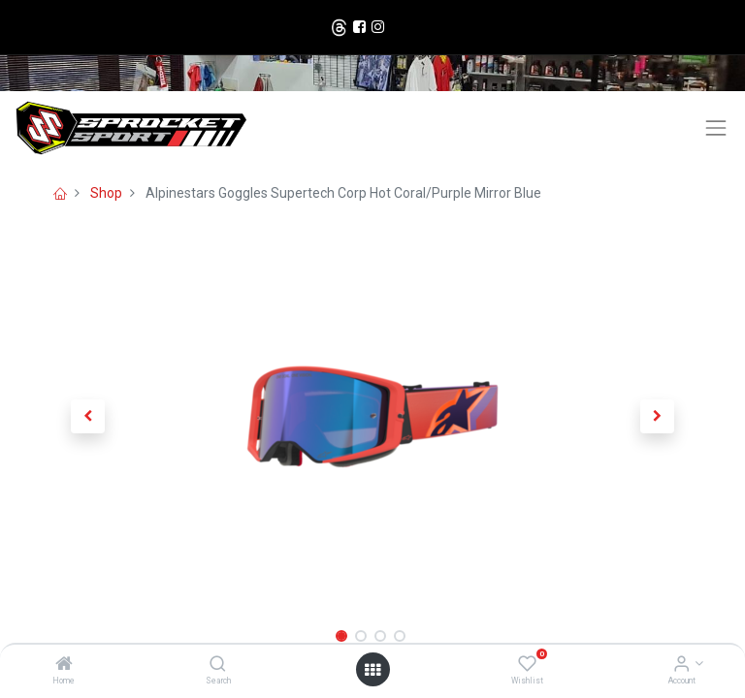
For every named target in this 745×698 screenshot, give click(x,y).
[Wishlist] (527, 665)
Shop (106, 193)
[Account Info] (681, 665)
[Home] (64, 665)
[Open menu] (372, 670)
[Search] (218, 665)
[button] (88, 417)
